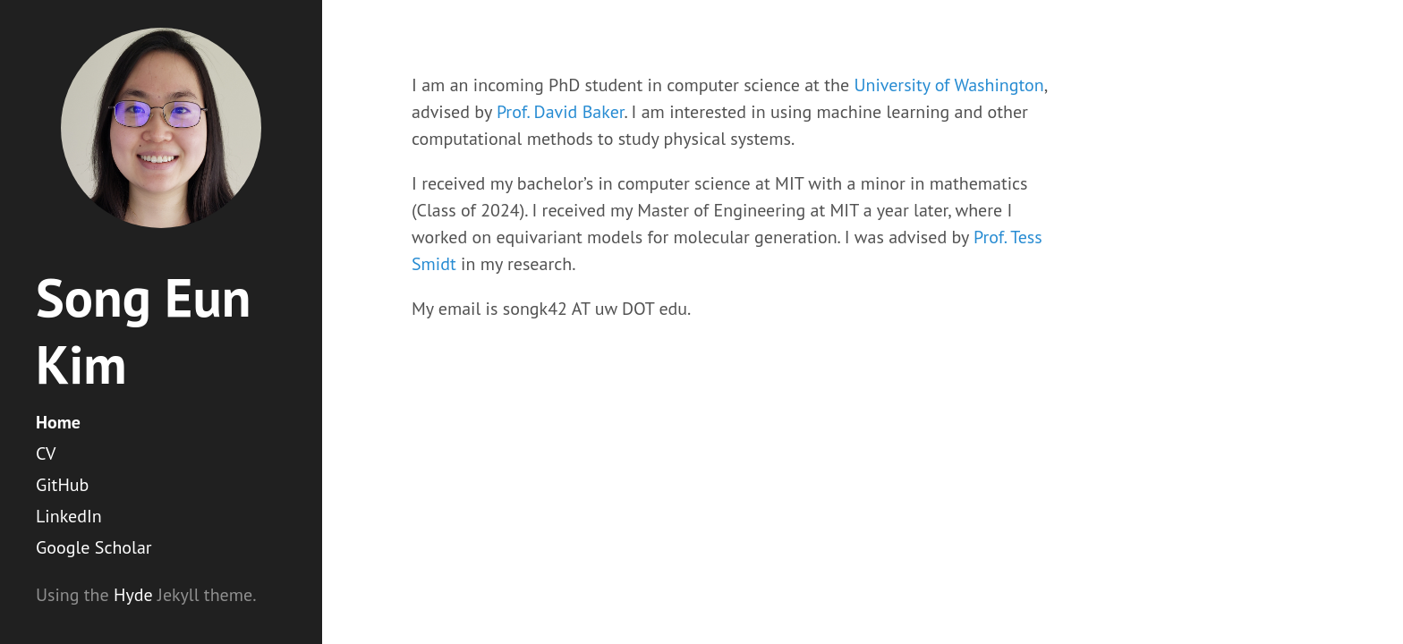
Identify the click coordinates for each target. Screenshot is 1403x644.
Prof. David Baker (561, 111)
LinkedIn (69, 516)
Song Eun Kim (143, 330)
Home (58, 422)
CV (45, 453)
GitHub (62, 484)
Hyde (133, 594)
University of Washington (948, 85)
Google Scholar (94, 547)
